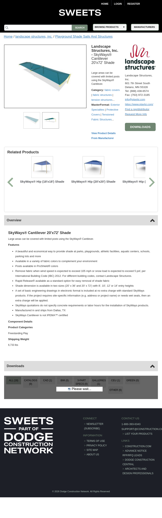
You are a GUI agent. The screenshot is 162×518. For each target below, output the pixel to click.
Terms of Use (96, 435)
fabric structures (102, 94)
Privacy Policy (97, 440)
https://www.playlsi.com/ (139, 104)
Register (133, 3)
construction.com (138, 441)
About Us (93, 449)
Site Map (92, 444)
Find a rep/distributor (137, 109)
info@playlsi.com (135, 99)
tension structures (101, 99)
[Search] (46, 28)
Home (105, 3)
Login (118, 3)
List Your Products (138, 428)
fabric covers (112, 90)
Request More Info (136, 114)
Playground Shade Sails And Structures (84, 36)
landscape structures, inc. (33, 36)
